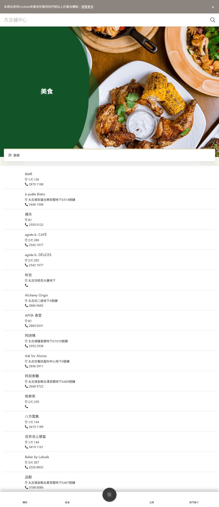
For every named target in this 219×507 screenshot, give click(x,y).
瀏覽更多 (87, 6)
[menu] (109, 495)
